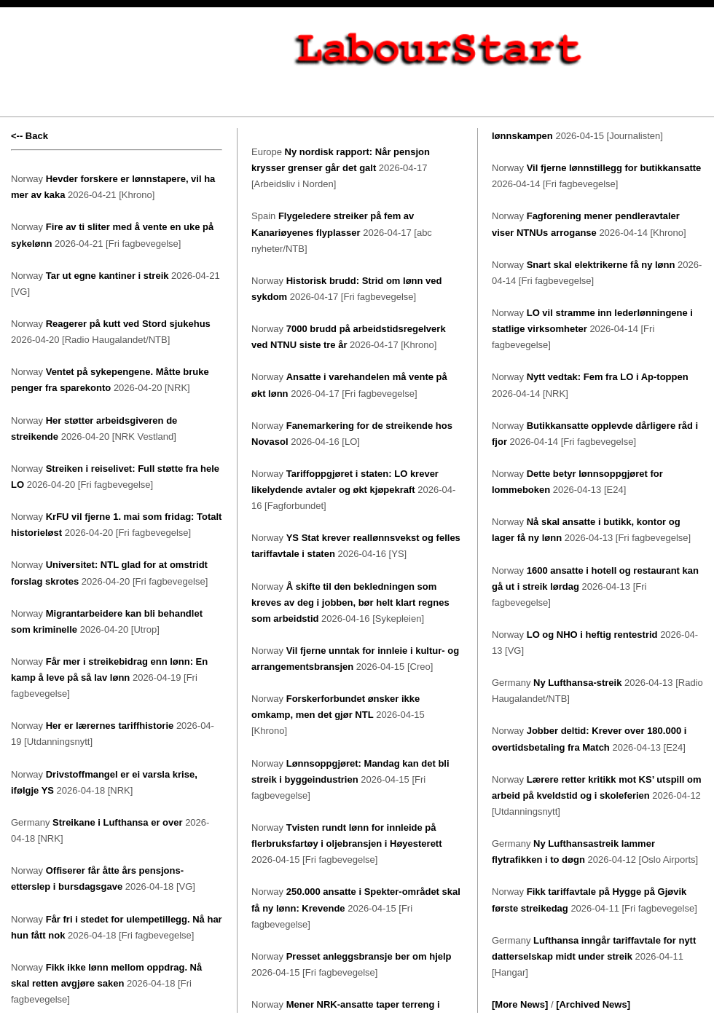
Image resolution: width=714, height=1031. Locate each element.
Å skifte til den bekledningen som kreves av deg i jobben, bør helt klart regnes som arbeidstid (350, 602)
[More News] (520, 1004)
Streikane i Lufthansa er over (117, 822)
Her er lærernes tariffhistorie (110, 725)
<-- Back (29, 135)
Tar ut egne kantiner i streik (107, 275)
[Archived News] (593, 1004)
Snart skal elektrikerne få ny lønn (601, 264)
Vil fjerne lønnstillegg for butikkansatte (614, 167)
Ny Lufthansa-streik (577, 682)
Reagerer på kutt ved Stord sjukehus (128, 323)
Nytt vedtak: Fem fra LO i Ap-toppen (607, 376)
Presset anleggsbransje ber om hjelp (369, 956)
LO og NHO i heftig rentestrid (592, 634)
